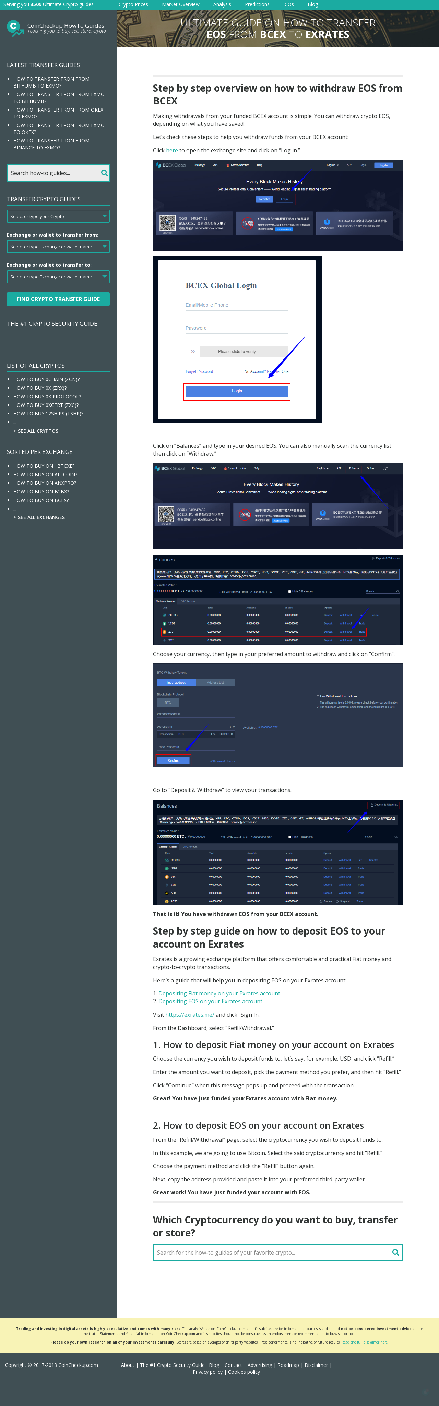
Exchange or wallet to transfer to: (49, 265)
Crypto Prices (133, 4)
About (127, 1365)
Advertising (260, 1365)
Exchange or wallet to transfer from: (52, 234)
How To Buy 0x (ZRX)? (40, 388)
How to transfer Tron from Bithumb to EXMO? (51, 82)
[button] (425, 1392)
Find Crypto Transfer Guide (58, 299)
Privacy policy (208, 1372)
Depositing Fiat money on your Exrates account (219, 993)
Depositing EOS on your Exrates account (210, 1001)
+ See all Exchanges (39, 517)
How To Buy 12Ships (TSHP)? (48, 413)
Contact (233, 1365)
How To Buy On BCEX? (41, 500)
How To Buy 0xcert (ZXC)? (46, 405)
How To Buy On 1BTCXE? (43, 465)
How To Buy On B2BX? (41, 491)
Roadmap (288, 1365)
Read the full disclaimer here (365, 1342)
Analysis (222, 4)
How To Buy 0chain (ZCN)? (46, 379)
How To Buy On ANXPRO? (44, 483)
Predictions (257, 4)
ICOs (288, 4)
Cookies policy (244, 1372)
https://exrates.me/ (189, 1014)
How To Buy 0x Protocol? (47, 396)
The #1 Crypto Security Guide (52, 324)
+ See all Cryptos (35, 430)
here (172, 150)
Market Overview (181, 4)
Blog (313, 4)
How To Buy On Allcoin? (45, 474)
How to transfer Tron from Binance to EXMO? (51, 144)
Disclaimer (316, 1365)
